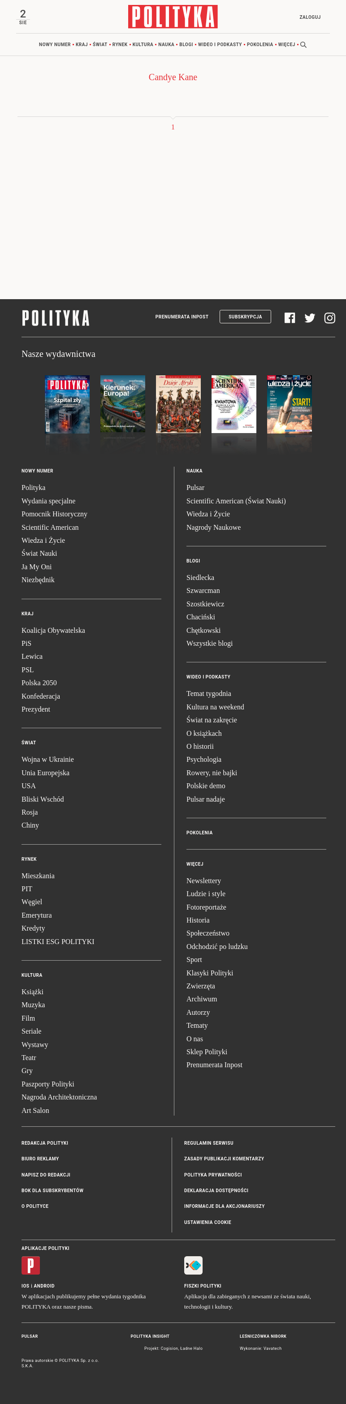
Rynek (120, 44)
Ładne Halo (191, 1348)
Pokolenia (260, 44)
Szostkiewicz (205, 604)
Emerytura (37, 915)
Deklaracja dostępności (216, 1190)
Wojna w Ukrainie (48, 759)
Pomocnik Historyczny (54, 514)
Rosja (30, 812)
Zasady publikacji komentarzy (224, 1158)
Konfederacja (41, 696)
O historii (200, 746)
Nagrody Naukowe (213, 527)
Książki (32, 992)
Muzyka (33, 1005)
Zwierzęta (200, 986)
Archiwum (201, 999)
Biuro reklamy (40, 1158)
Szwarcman (203, 590)
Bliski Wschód (43, 799)
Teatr (29, 1057)
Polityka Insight (150, 1336)
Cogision (169, 1348)
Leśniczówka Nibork (263, 1336)
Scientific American (50, 527)
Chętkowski (203, 630)
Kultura (143, 44)
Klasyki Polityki (209, 973)
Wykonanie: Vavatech (261, 1348)
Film (28, 1018)
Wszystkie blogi (209, 643)
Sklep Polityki (206, 1052)
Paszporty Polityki (48, 1084)
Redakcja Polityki (45, 1143)
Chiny (30, 825)
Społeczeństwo (207, 933)
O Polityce (35, 1206)
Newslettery (203, 880)
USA (29, 786)
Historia (198, 920)
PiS (26, 643)
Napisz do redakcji (46, 1174)
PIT (27, 889)
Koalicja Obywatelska (53, 630)
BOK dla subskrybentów (52, 1190)
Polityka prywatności (213, 1174)
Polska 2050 (39, 683)
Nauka (166, 44)
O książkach (204, 733)
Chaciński (200, 617)
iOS (25, 1286)
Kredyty (33, 928)
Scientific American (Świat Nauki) (236, 501)
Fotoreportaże (206, 907)
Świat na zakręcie (211, 720)
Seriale (31, 1031)
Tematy (197, 1025)
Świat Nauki (39, 553)
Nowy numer (55, 44)
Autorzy (198, 1012)
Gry (27, 1070)
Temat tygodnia (208, 693)
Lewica (32, 656)
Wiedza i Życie (43, 540)
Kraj (82, 44)
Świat (100, 44)
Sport (194, 959)
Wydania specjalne (48, 501)
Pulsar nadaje (205, 799)
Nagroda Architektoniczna (59, 1097)
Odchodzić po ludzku (217, 946)
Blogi (186, 44)
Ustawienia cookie (207, 1222)
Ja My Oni (37, 567)
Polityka (33, 487)
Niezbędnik (38, 580)
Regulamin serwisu (209, 1143)
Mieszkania (38, 876)
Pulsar (195, 487)
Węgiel (32, 902)
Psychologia (203, 759)
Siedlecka (200, 577)
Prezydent (36, 709)
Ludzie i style (205, 893)
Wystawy (35, 1044)
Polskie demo (205, 786)
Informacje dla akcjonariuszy (224, 1206)
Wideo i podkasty (220, 44)
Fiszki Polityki (202, 1286)
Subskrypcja (245, 316)
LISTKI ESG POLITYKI (58, 941)
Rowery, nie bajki (211, 773)
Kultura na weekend (215, 707)
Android (44, 1286)
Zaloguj (309, 17)
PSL (28, 670)
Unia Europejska (45, 773)
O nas (194, 1039)
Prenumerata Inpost (182, 316)
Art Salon (35, 1110)
